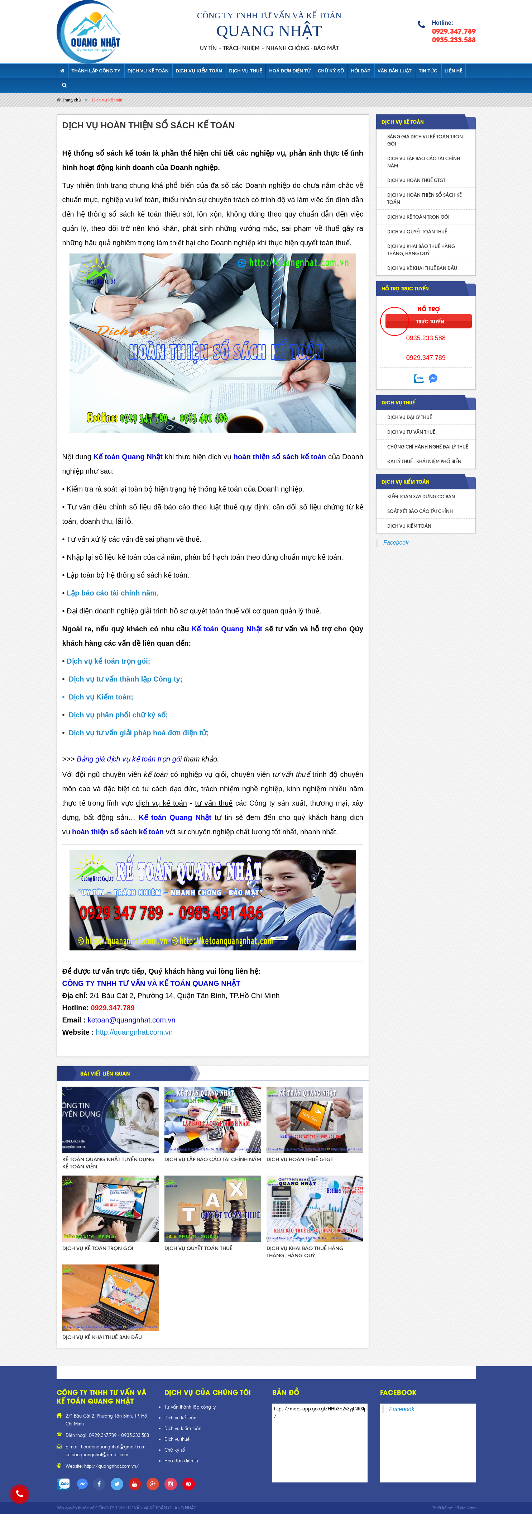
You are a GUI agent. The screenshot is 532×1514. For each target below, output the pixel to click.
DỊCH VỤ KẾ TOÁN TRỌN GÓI (97, 1248)
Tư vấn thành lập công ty (190, 1407)
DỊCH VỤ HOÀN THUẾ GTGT (300, 1159)
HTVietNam (465, 1507)
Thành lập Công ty (96, 70)
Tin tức (428, 70)
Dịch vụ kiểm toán (199, 70)
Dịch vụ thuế (177, 1439)
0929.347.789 (454, 31)
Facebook (395, 543)
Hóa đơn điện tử (181, 1460)
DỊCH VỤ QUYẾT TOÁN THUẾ (198, 1248)
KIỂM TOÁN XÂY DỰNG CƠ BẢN (421, 496)
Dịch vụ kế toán (148, 70)
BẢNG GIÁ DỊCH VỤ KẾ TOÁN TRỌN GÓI (425, 140)
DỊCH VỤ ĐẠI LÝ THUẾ (409, 417)
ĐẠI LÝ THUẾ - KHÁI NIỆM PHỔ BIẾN (424, 461)
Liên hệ (453, 70)
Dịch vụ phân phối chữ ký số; (118, 715)
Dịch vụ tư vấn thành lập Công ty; (126, 679)
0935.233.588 (454, 39)
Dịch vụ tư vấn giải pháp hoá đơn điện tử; (139, 733)
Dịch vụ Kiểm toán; (101, 697)
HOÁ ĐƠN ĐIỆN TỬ (290, 70)
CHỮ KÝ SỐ (331, 70)
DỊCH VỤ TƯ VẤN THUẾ (411, 432)
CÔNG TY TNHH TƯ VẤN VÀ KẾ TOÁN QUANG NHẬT (145, 1507)
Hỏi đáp (360, 70)
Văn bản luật (395, 70)
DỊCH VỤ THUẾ (245, 70)
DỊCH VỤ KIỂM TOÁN (406, 481)
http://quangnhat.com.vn (134, 1032)
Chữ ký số (174, 1450)
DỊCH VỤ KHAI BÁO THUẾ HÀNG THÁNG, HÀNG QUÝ (421, 249)
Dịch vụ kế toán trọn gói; (108, 661)
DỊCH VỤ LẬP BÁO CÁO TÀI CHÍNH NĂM (212, 1159)
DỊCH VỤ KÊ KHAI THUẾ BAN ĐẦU (102, 1337)
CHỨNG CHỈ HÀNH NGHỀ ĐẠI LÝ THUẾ (427, 447)
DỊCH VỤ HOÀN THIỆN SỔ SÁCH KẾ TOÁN (424, 198)
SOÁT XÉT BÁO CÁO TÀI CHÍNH (420, 511)
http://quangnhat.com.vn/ (111, 1466)
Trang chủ (69, 100)
